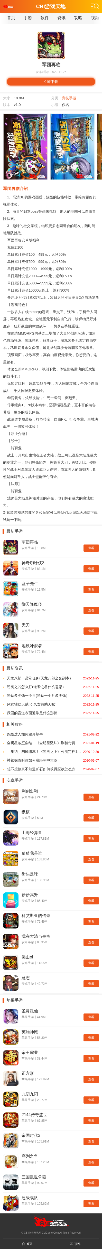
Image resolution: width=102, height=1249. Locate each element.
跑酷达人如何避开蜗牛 (53, 734)
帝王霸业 (30, 1052)
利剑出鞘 (30, 791)
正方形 (28, 1073)
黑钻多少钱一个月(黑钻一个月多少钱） (53, 695)
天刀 (26, 625)
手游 (28, 18)
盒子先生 (30, 583)
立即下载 (51, 82)
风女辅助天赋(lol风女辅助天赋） (53, 704)
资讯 (61, 18)
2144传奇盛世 (34, 1115)
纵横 (26, 812)
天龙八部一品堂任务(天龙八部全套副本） (53, 678)
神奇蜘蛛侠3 (33, 563)
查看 (91, 548)
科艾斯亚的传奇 (36, 915)
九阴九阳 (30, 1094)
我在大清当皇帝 (36, 936)
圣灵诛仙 (30, 1011)
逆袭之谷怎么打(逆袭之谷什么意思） (53, 687)
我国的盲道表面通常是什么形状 (53, 713)
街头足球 (30, 874)
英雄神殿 (30, 1032)
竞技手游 (69, 98)
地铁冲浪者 (32, 646)
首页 (11, 18)
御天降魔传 (32, 604)
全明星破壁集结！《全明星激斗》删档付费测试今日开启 (53, 743)
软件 (45, 18)
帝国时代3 (31, 1135)
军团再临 (30, 542)
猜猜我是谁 (32, 853)
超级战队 (30, 1197)
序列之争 (30, 1156)
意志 (26, 978)
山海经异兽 (32, 832)
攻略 (78, 18)
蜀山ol (27, 957)
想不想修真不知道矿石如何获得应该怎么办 (53, 769)
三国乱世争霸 (34, 1177)
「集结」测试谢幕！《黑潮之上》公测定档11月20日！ (53, 752)
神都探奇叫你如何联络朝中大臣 (53, 760)
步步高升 (30, 895)
